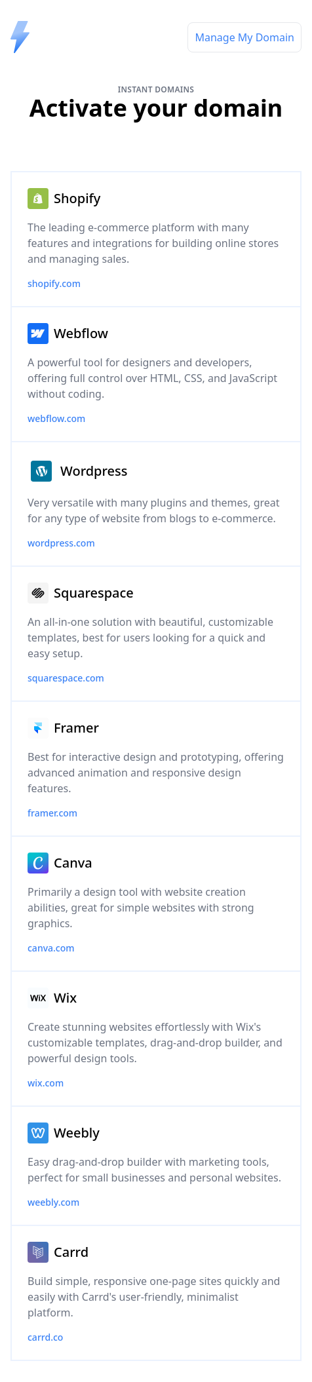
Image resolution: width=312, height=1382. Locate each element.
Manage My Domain (244, 37)
